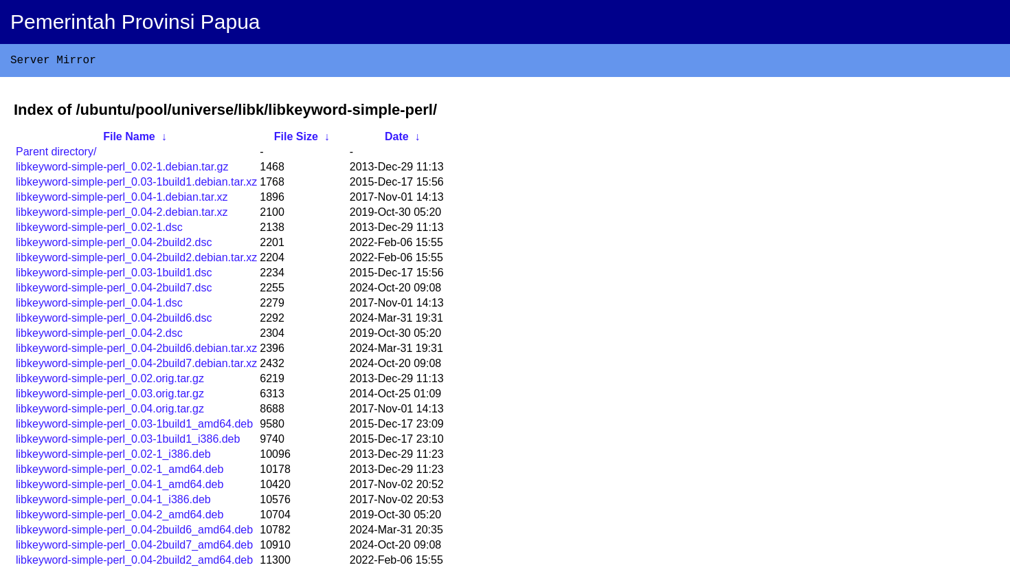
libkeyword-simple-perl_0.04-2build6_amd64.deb (134, 532)
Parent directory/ (56, 154)
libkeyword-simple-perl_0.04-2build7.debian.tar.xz (136, 366)
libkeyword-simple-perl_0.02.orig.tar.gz (110, 381)
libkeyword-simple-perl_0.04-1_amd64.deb (119, 487)
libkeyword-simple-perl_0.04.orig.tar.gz (110, 411)
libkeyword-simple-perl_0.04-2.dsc (99, 336)
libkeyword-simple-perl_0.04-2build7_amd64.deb (134, 547)
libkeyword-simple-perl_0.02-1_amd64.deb (119, 472)
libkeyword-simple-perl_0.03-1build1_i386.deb (128, 442)
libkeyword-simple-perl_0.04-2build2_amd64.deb (134, 563)
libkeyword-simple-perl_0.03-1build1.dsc (114, 275)
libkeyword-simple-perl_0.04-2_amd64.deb (119, 517)
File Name (129, 139)
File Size (296, 139)
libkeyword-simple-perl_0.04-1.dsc (99, 305)
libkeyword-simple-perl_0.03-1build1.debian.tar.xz (136, 184)
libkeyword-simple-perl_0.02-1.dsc (99, 230)
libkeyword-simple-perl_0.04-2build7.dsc (114, 290)
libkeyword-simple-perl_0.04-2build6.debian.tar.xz (136, 351)
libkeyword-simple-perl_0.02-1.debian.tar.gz (122, 169)
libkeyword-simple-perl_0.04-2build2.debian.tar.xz (136, 260)
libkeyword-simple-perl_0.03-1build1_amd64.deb (134, 426)
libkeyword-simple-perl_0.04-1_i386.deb (113, 502)
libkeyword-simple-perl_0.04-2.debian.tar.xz (122, 215)
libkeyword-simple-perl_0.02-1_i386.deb (113, 457)
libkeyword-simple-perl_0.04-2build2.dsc (114, 245)
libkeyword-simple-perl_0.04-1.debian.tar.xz (122, 200)
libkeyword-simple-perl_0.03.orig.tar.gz (110, 396)
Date (397, 139)
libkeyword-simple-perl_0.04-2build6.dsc (114, 321)
